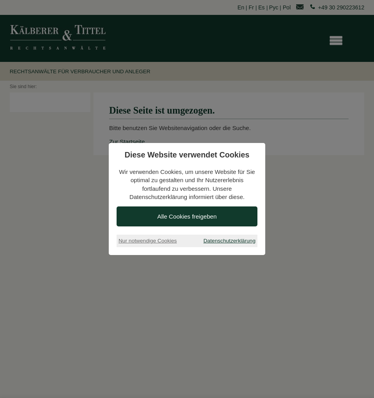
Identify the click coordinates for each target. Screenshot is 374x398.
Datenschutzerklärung (229, 241)
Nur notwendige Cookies (148, 241)
